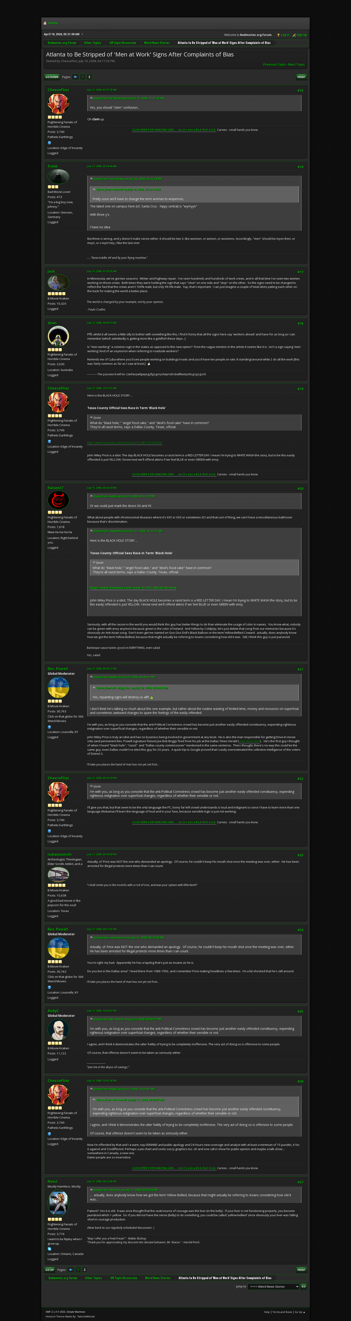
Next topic (296, 64)
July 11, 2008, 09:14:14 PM (102, 778)
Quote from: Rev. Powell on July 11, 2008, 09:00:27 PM (127, 1019)
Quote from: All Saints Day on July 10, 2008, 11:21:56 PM (128, 98)
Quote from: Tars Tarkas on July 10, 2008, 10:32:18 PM (127, 179)
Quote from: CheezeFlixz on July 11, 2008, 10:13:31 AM (128, 531)
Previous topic (274, 64)
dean (52, 322)
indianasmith (60, 854)
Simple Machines (76, 1311)
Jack (51, 271)
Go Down (51, 77)
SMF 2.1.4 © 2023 (55, 1311)
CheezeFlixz (58, 89)
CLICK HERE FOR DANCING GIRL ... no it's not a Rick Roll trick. (174, 130)
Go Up (49, 1269)
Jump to (241, 1286)
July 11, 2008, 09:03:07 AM (102, 322)
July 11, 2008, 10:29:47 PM (102, 1010)
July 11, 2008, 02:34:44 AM (102, 166)
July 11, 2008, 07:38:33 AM (102, 271)
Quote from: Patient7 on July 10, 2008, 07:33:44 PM (128, 189)
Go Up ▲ (300, 1312)
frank (53, 166)
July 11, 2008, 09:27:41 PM (102, 929)
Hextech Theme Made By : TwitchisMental (70, 1316)
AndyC (53, 1010)
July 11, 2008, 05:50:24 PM (102, 487)
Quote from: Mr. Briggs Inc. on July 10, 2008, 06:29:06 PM (132, 688)
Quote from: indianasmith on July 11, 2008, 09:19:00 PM (128, 938)
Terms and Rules (282, 1312)
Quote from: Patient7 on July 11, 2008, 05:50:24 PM (125, 1190)
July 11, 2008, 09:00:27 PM (102, 668)
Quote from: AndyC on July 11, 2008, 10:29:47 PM (124, 1089)
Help (267, 1312)
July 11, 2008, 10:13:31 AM (102, 388)
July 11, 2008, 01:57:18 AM (102, 89)
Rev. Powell (58, 668)
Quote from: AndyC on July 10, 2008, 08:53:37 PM (124, 496)
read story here (249, 741)
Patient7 (55, 487)
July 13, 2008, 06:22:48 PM (102, 1181)
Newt (53, 1181)
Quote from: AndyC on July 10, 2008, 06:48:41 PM (124, 677)
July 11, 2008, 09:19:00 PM (102, 854)
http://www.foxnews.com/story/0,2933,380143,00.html (124, 443)
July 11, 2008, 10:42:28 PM (102, 1080)
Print (301, 77)
